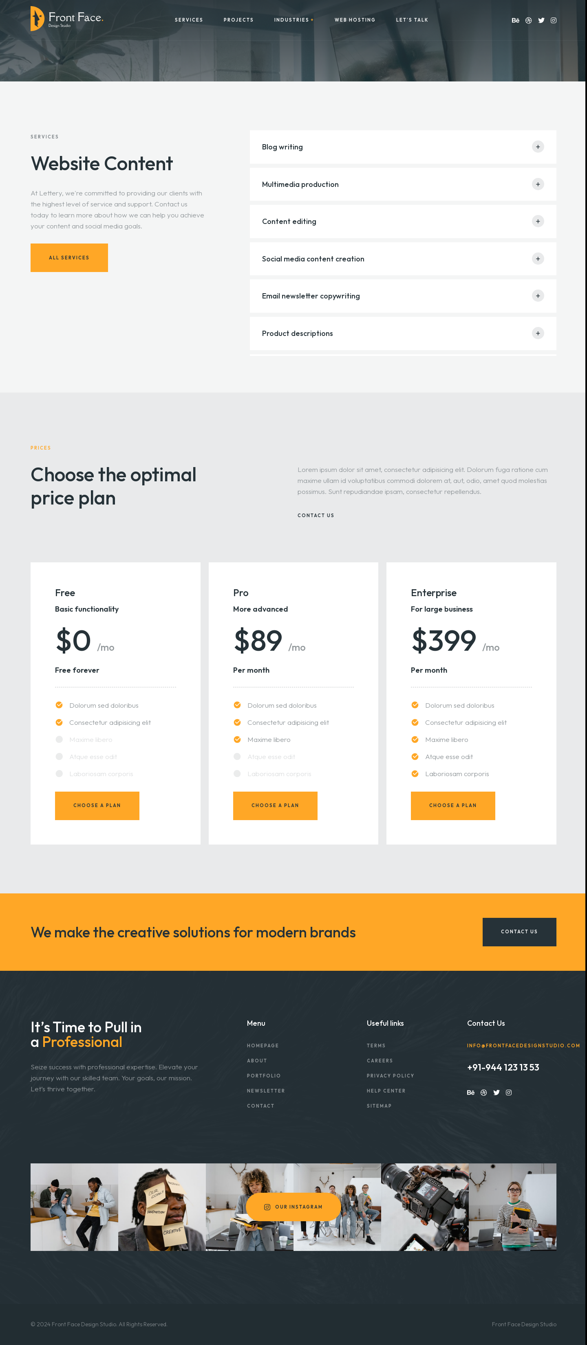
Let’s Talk (412, 20)
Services (189, 20)
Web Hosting (355, 20)
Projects (239, 20)
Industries (291, 20)
